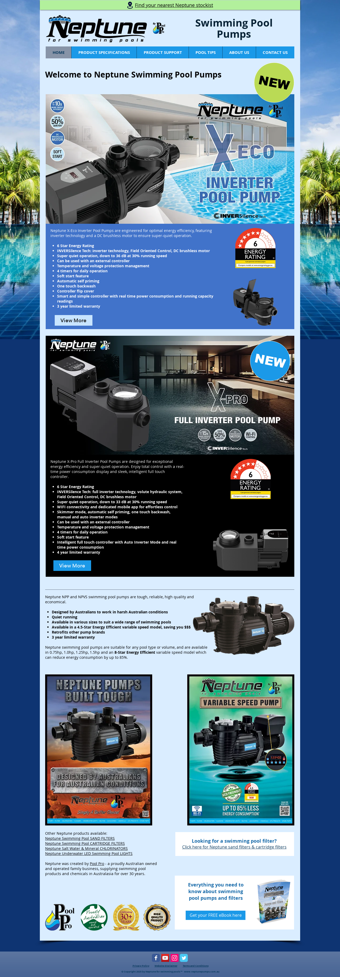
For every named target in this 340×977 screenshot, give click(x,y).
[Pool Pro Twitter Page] (184, 958)
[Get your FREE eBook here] (215, 915)
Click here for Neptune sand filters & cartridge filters (234, 847)
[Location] (129, 5)
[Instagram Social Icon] (174, 958)
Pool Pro (97, 863)
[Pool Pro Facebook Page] (156, 958)
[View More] (73, 320)
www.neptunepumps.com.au (201, 971)
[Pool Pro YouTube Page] (165, 958)
